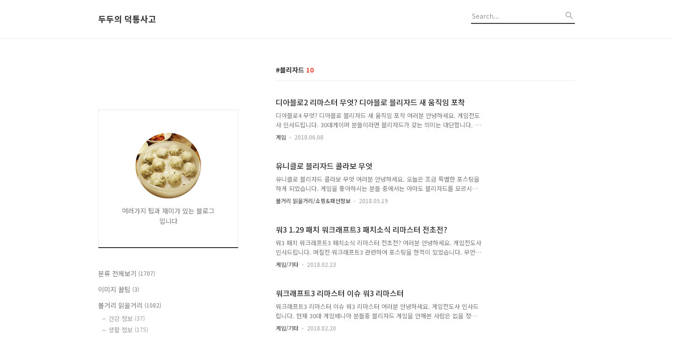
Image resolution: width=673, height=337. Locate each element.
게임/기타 (287, 264)
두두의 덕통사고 (127, 19)
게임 (281, 137)
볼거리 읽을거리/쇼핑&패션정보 (313, 201)
